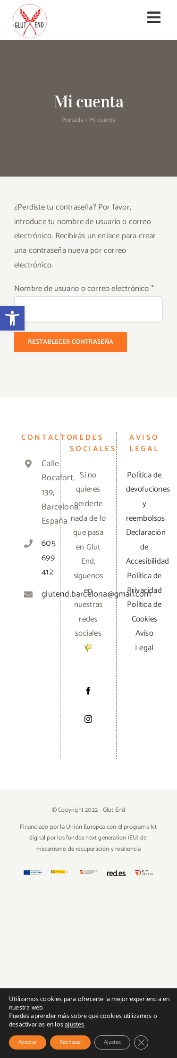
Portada (72, 120)
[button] (12, 318)
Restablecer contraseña (70, 342)
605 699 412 (42, 557)
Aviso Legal (144, 640)
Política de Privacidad (144, 583)
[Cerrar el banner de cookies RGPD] (141, 1042)
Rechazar (70, 1042)
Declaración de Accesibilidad (144, 547)
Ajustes (112, 1042)
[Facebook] (88, 691)
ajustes (74, 1025)
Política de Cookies (144, 612)
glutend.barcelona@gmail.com (42, 594)
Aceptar (27, 1042)
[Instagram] (88, 719)
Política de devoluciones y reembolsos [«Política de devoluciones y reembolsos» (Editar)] (144, 496)
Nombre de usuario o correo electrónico (84, 288)
